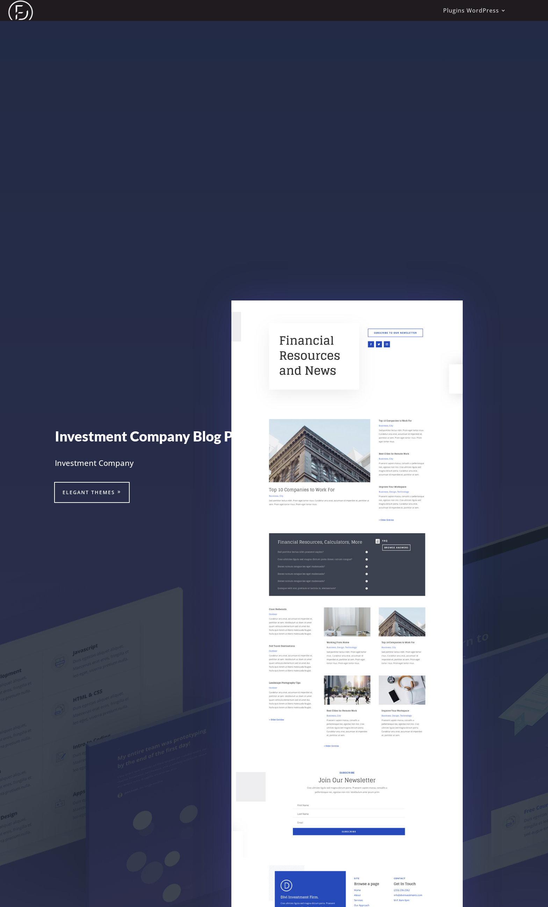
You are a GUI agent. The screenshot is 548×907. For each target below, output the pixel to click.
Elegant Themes (89, 492)
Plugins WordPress (471, 10)
